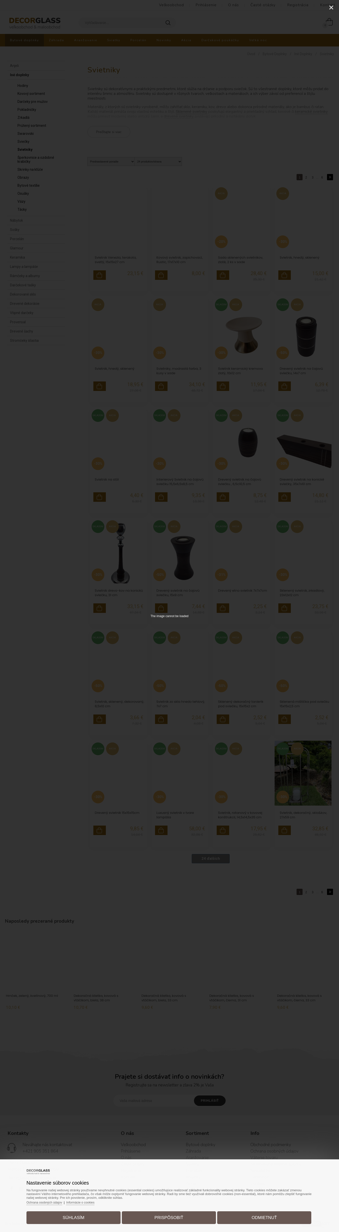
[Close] (331, 7)
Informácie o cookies (90, 1200)
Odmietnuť (259, 1215)
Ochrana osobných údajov (53, 1200)
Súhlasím (78, 1215)
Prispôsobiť (169, 1215)
